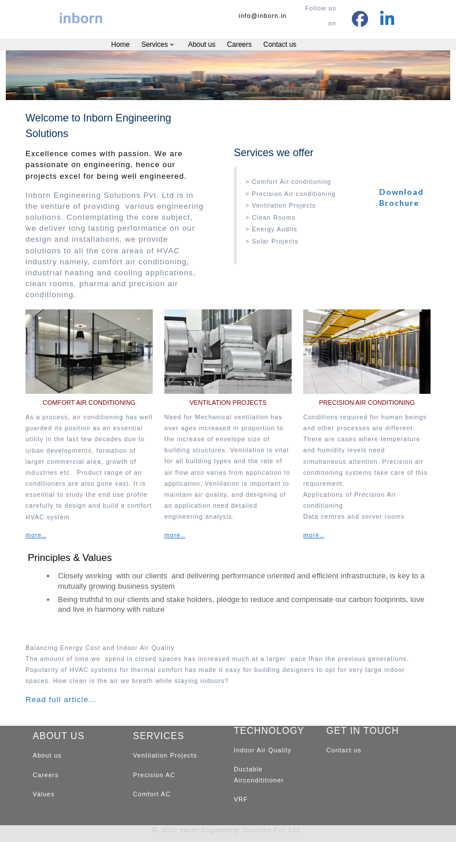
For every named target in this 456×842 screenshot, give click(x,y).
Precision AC (154, 774)
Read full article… (61, 699)
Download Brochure (401, 197)
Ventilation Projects (165, 755)
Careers (46, 774)
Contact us (344, 750)
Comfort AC (152, 794)
